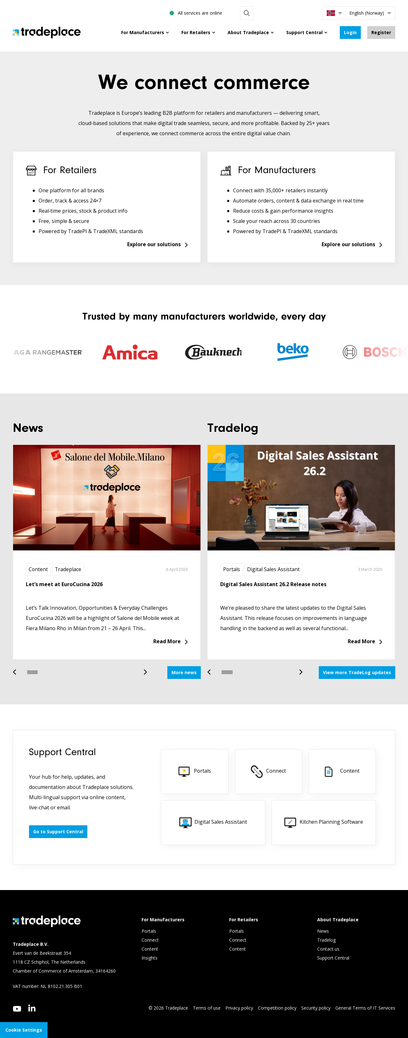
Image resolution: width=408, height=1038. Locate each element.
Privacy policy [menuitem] (239, 1008)
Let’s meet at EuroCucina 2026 (64, 584)
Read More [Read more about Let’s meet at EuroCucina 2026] (167, 641)
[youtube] (17, 1009)
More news (184, 672)
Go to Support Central (58, 831)
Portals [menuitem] (149, 931)
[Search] (309, 13)
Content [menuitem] (150, 949)
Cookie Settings (23, 1030)
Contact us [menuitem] (328, 949)
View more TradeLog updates (357, 672)
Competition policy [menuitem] (277, 1008)
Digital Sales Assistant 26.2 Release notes (273, 584)
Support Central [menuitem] (304, 32)
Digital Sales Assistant (273, 569)
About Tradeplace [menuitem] (248, 32)
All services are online (265, 13)
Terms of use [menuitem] (207, 1008)
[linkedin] (32, 1008)
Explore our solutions (154, 244)
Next (143, 669)
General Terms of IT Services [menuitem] (365, 1008)
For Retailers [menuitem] (195, 32)
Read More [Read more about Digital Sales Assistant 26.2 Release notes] (361, 641)
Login (350, 32)
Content (38, 569)
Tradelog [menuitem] (327, 940)
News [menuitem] (323, 931)
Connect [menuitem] (151, 940)
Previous (17, 669)
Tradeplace (68, 569)
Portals (231, 569)
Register (381, 32)
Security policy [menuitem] (316, 1008)
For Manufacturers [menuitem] (142, 32)
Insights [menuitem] (150, 958)
